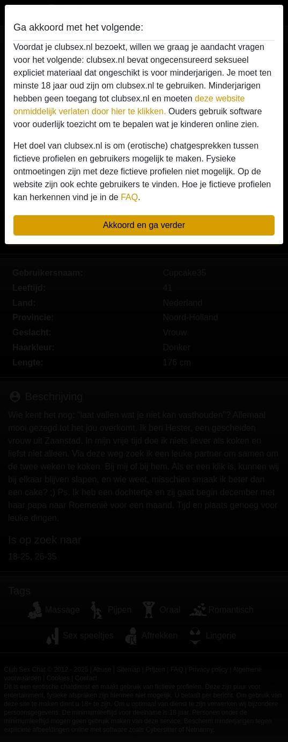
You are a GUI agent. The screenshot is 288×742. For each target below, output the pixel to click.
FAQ (129, 197)
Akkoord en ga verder (144, 225)
